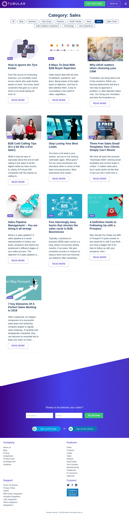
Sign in (114, 4)
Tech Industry (72, 464)
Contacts (70, 450)
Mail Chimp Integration (12, 494)
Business (32, 21)
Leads (69, 453)
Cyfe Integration (10, 499)
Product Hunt (8, 459)
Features (60, 21)
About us (7, 447)
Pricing (6, 453)
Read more (18, 100)
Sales (99, 21)
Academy (7, 464)
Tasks (69, 456)
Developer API (9, 462)
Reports (70, 459)
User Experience (86, 26)
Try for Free (94, 415)
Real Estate (72, 462)
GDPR (6, 491)
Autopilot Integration (11, 496)
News (89, 21)
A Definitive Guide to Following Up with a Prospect (103, 225)
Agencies (71, 476)
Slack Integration (10, 502)
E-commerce (72, 473)
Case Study (46, 21)
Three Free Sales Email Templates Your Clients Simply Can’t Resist (104, 146)
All (13, 21)
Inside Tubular (75, 21)
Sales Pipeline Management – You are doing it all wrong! (22, 225)
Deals (69, 447)
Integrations (8, 456)
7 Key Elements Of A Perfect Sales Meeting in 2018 (22, 307)
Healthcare (71, 470)
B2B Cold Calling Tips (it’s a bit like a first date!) (22, 146)
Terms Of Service (10, 485)
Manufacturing (73, 467)
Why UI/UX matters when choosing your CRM (103, 68)
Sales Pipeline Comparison (47, 26)
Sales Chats (112, 21)
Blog (21, 21)
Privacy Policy (9, 488)
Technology (69, 26)
